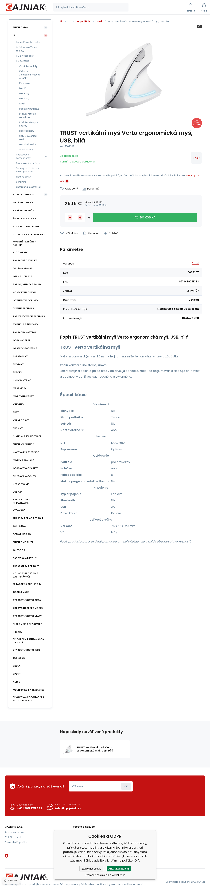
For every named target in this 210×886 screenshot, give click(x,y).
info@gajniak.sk (68, 808)
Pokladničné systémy (28, 163)
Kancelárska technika (28, 42)
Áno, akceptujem (118, 868)
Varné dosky (21, 420)
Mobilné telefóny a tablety (26, 49)
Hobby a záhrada (23, 194)
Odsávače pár (22, 340)
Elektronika (20, 27)
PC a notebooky (25, 55)
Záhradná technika (25, 260)
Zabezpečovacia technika (29, 316)
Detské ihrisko (22, 534)
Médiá (22, 88)
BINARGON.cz (198, 881)
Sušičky (18, 428)
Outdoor (19, 550)
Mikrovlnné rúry (23, 396)
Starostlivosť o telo (26, 226)
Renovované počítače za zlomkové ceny (28, 699)
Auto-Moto (20, 252)
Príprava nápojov (24, 476)
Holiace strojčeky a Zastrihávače (25, 575)
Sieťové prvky (23, 176)
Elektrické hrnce (23, 444)
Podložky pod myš (29, 108)
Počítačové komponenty (23, 156)
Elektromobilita (23, 542)
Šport (17, 674)
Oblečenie (19, 658)
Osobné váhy (21, 592)
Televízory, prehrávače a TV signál (28, 641)
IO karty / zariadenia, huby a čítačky (29, 75)
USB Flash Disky (27, 144)
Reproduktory (26, 130)
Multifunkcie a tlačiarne (28, 690)
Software (21, 181)
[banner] (26, 7)
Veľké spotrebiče (23, 210)
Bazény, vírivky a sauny (27, 284)
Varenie (17, 492)
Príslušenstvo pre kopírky (28, 124)
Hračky (17, 632)
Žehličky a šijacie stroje (28, 518)
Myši (99, 21)
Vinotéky (18, 404)
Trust (196, 158)
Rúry (16, 412)
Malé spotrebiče (23, 202)
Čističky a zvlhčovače (27, 436)
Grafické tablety (28, 66)
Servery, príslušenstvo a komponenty (28, 170)
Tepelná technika (23, 308)
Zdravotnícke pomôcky (28, 608)
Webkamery (26, 149)
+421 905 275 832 (29, 808)
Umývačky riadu (23, 380)
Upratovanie (21, 484)
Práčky (17, 372)
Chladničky (20, 356)
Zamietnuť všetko (91, 868)
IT (70, 21)
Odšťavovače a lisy (25, 468)
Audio (16, 682)
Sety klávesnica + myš (29, 137)
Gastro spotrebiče (25, 348)
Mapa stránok (136, 884)
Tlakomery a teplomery (27, 624)
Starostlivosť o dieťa (27, 600)
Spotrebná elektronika (28, 187)
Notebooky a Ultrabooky (29, 234)
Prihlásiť (126, 786)
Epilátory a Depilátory (27, 584)
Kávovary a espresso (26, 452)
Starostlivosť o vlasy (27, 616)
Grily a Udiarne (22, 276)
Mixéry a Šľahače (23, 460)
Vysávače (19, 510)
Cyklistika (19, 526)
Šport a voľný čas (24, 218)
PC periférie (83, 21)
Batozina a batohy (24, 558)
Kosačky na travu (24, 292)
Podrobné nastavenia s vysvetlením (105, 875)
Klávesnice (25, 83)
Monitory (24, 98)
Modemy (24, 93)
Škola (16, 666)
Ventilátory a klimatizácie (21, 501)
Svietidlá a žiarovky (25, 324)
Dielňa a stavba (22, 268)
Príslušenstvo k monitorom (27, 115)
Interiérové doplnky (25, 300)
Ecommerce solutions (178, 881)
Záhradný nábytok (24, 332)
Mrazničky (19, 388)
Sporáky (18, 364)
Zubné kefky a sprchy (26, 566)
